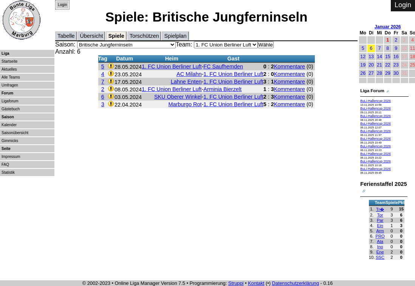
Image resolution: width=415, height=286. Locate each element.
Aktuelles (9, 69)
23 (396, 65)
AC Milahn (189, 74)
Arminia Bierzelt (222, 89)
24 (404, 65)
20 (371, 65)
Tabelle (66, 36)
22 (387, 65)
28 (379, 73)
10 (404, 48)
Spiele (116, 36)
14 (379, 56)
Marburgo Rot (185, 104)
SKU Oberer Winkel (178, 97)
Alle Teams (11, 77)
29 (387, 73)
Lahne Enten (186, 82)
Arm (380, 231)
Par (380, 220)
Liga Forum (372, 90)
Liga (5, 53)
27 (371, 73)
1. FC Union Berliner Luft (171, 66)
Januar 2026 (388, 26)
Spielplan (175, 36)
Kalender (9, 125)
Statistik (8, 172)
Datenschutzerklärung (295, 283)
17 (404, 56)
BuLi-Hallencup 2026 (375, 101)
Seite (6, 149)
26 (362, 73)
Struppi (236, 283)
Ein (380, 225)
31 (404, 73)
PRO (380, 236)
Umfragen (10, 85)
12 (362, 56)
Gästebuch (11, 109)
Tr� (380, 209)
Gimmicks (10, 141)
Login (62, 5)
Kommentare (289, 66)
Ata (380, 241)
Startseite (9, 61)
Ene (380, 252)
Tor (380, 215)
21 (379, 65)
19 (362, 65)
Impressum (11, 157)
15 (387, 56)
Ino (380, 246)
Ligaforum (10, 101)
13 (371, 56)
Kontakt (256, 283)
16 (396, 56)
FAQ (5, 164)
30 (396, 73)
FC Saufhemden (223, 66)
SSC (380, 257)
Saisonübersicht (15, 133)
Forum (7, 93)
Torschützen (144, 36)
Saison (8, 117)
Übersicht (91, 36)
